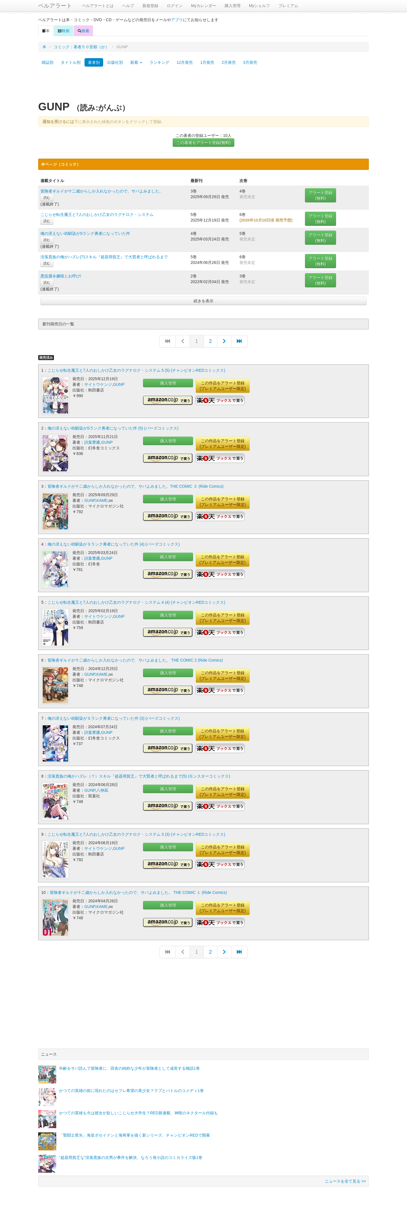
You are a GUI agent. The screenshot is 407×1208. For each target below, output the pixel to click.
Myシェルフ (259, 5)
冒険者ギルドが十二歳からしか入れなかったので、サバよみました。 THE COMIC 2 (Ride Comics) (135, 659)
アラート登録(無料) (320, 195)
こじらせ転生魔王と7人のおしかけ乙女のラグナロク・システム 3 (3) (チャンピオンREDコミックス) (136, 833)
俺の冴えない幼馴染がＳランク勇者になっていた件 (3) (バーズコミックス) (113, 717)
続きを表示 (203, 301)
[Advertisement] (203, 85)
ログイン (175, 5)
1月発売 (207, 62)
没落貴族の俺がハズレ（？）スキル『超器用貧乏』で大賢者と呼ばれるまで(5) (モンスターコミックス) (138, 775)
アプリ (177, 19)
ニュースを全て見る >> (345, 1180)
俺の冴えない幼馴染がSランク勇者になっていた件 (85, 233)
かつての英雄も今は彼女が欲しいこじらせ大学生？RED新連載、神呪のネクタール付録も (138, 1111)
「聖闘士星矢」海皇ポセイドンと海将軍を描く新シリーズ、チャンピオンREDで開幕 (134, 1134)
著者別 (94, 62)
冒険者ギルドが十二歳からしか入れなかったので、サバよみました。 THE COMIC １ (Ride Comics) (138, 891)
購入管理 (233, 5)
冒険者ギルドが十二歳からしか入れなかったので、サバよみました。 (101, 191)
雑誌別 (47, 62)
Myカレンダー (203, 5)
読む (47, 198)
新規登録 (150, 5)
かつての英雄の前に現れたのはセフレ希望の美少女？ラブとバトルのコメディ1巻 (131, 1089)
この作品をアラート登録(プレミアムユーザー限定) (223, 386)
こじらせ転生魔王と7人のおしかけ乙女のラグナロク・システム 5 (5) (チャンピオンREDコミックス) (136, 370)
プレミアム (288, 5)
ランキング (159, 62)
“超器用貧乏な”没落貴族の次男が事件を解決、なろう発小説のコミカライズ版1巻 (130, 1156)
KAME (102, 500)
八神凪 (102, 789)
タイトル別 (71, 62)
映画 (64, 31)
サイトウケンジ (98, 384)
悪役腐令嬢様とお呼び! (60, 276)
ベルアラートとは (98, 5)
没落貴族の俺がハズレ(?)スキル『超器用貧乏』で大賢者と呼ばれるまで (104, 257)
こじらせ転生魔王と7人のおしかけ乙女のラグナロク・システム (96, 214)
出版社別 (115, 62)
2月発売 (229, 62)
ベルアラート (55, 6)
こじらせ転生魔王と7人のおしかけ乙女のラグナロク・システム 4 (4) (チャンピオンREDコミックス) (136, 601)
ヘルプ (128, 5)
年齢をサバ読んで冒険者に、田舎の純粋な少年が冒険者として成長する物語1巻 (129, 1067)
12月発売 (185, 62)
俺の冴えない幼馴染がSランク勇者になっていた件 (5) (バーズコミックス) (113, 428)
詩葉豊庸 (92, 442)
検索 (83, 31)
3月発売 (250, 62)
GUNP (118, 384)
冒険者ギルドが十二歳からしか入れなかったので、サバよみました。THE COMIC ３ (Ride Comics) (135, 486)
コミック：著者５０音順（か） (81, 47)
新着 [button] (136, 62)
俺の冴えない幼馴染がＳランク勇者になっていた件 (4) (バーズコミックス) (113, 544)
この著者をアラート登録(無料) (203, 142)
